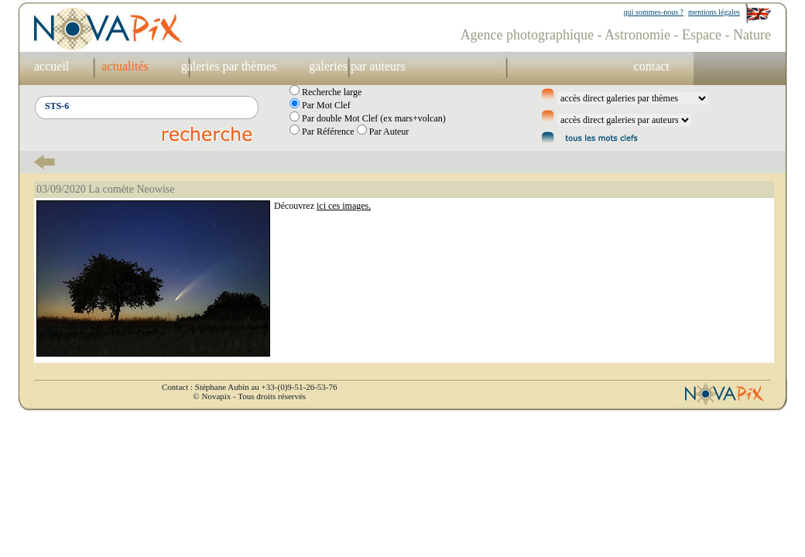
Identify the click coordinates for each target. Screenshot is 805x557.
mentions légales (714, 12)
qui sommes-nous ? (653, 12)
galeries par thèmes (229, 66)
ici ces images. (344, 205)
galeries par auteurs (357, 66)
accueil (51, 66)
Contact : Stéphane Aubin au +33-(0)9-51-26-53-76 (249, 386)
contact (652, 66)
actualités (124, 66)
